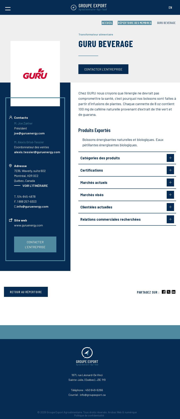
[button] (8, 7)
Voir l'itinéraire (35, 185)
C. (31, 206)
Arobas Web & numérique (122, 412)
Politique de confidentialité (89, 415)
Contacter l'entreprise (103, 69)
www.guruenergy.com (28, 225)
